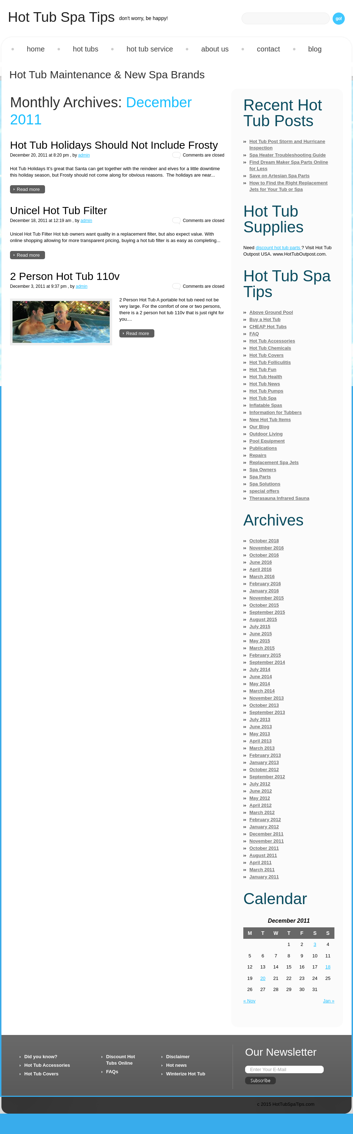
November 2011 (266, 841)
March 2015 (262, 648)
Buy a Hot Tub (264, 319)
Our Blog (259, 426)
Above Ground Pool (271, 312)
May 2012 (259, 798)
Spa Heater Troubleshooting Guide (287, 155)
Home (36, 49)
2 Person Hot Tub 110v (65, 276)
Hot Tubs (85, 49)
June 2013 (260, 726)
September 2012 (267, 776)
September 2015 (267, 612)
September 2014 (267, 662)
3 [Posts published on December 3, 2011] (315, 944)
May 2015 (259, 641)
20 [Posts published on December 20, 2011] (262, 978)
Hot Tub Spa (263, 398)
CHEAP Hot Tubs (268, 326)
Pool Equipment (267, 441)
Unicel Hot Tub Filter (58, 210)
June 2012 (260, 791)
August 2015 (263, 619)
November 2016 (266, 548)
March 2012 (262, 812)
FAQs (112, 1071)
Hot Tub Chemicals (270, 348)
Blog (315, 49)
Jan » (328, 1001)
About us (215, 49)
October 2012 (264, 769)
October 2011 (264, 848)
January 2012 (264, 826)
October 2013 (264, 705)
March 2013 (262, 748)
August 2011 (263, 855)
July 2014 (259, 669)
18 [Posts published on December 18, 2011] (327, 967)
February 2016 (265, 583)
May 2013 (259, 733)
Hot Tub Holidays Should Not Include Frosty (114, 145)
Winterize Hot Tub (185, 1073)
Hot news (176, 1065)
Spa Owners (262, 469)
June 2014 (260, 676)
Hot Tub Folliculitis (270, 362)
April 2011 (260, 862)
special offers (264, 491)
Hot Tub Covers (266, 355)
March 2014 (262, 691)
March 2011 (262, 869)
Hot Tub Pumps (266, 391)
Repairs (258, 455)
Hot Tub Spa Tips (61, 17)
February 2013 (265, 755)
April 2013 (260, 741)
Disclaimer (178, 1056)
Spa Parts (260, 476)
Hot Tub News (264, 383)
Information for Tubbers (275, 412)
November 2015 (266, 598)
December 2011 (266, 834)
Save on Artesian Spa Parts (279, 175)
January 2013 (264, 762)
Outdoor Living (266, 434)
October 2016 (264, 555)
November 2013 (266, 698)
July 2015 (259, 626)
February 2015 (265, 655)
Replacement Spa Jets (274, 462)
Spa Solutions (264, 484)
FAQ (254, 333)
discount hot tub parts (279, 247)
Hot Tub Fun (263, 369)
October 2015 (264, 605)
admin (84, 155)
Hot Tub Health (265, 376)
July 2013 (259, 719)
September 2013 (267, 712)
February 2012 (265, 819)
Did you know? (40, 1056)
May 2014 (259, 683)
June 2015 (260, 633)
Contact (268, 49)
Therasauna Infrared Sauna (279, 498)
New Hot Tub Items (270, 419)
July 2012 (259, 784)
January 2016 (264, 590)
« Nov (249, 1001)
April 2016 (260, 569)
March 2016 (262, 576)
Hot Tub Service (149, 49)
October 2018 (264, 540)
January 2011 (264, 876)
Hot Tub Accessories (272, 341)
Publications (263, 448)
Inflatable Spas (265, 405)
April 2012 (260, 805)
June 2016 (260, 562)
